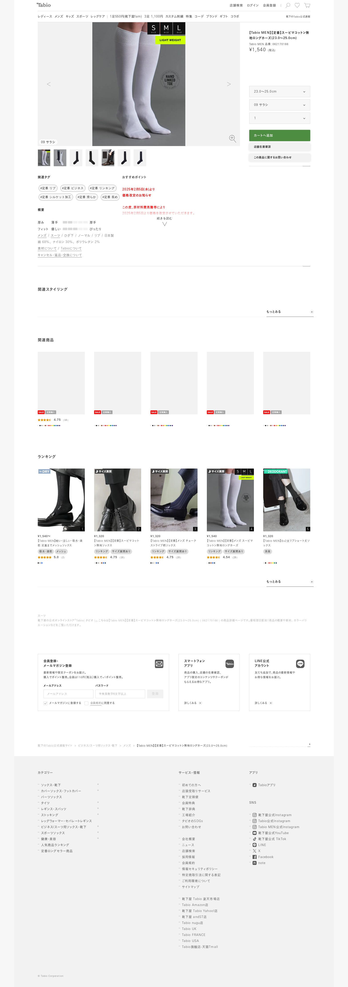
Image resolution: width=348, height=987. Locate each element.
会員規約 (96, 703)
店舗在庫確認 (262, 147)
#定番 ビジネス (73, 188)
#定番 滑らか (87, 197)
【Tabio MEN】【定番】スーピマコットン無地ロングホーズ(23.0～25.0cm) (182, 746)
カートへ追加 (263, 135)
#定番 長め (110, 197)
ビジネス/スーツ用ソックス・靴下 (98, 746)
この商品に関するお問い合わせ (273, 157)
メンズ (127, 746)
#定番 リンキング (102, 188)
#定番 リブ (48, 188)
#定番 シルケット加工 (55, 197)
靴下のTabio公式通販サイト (55, 746)
